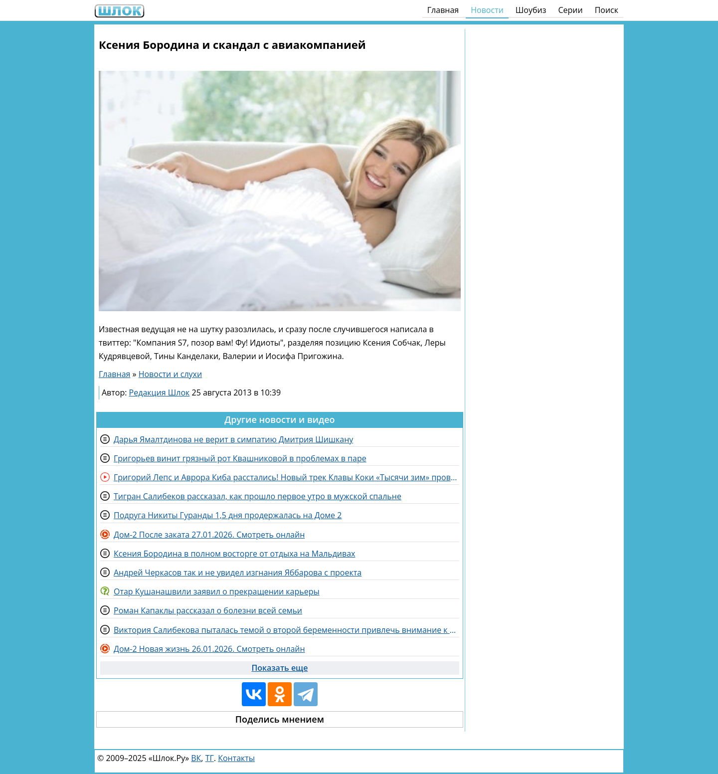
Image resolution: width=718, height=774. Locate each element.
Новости (487, 9)
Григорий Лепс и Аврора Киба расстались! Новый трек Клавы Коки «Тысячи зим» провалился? (286, 477)
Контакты (236, 758)
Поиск (606, 9)
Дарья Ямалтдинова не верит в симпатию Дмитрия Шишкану (233, 439)
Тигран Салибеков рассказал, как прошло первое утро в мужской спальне (257, 496)
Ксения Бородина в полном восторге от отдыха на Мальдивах (234, 553)
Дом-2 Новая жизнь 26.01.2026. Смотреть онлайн (209, 648)
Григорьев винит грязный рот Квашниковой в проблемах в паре (240, 458)
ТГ (209, 758)
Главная (443, 9)
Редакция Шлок (159, 392)
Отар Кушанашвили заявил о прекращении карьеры (217, 591)
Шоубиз (531, 9)
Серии (570, 9)
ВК (196, 758)
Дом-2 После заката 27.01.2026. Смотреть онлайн (209, 534)
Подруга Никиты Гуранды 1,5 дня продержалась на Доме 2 (228, 515)
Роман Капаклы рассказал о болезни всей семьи (208, 610)
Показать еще (279, 667)
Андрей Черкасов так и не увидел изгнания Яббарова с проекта (237, 572)
